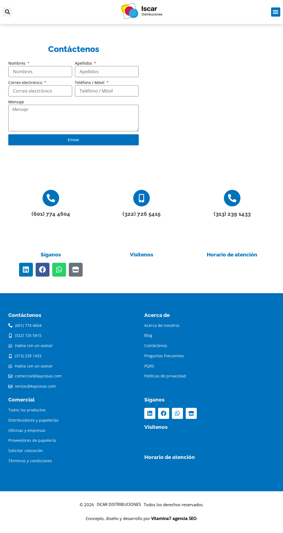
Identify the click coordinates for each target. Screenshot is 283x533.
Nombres (17, 63)
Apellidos (84, 63)
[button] (7, 12)
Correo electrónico (25, 82)
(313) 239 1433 (232, 214)
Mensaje (16, 101)
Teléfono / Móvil (90, 82)
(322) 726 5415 (141, 214)
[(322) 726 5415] (141, 198)
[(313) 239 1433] (232, 198)
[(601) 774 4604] (51, 198)
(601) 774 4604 (51, 214)
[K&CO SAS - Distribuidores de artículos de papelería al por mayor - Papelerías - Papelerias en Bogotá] (209, 98)
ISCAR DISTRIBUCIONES (119, 504)
